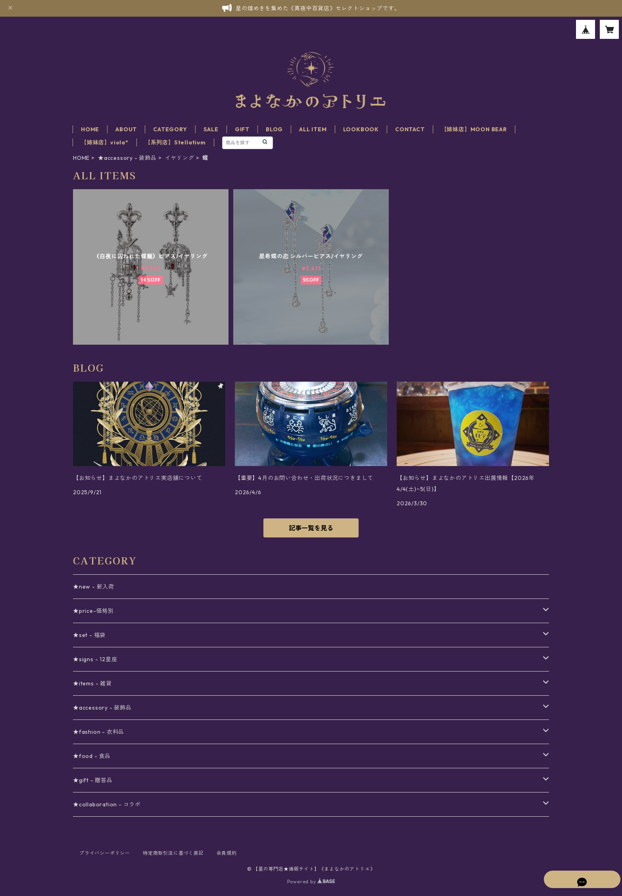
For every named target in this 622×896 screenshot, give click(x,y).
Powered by (311, 881)
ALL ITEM (312, 129)
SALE (211, 129)
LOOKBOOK (361, 129)
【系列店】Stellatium (175, 142)
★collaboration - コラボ (107, 804)
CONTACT (410, 129)
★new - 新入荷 (93, 586)
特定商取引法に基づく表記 (173, 853)
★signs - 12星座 (95, 659)
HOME (90, 129)
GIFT (242, 129)
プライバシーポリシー (104, 853)
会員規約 (227, 853)
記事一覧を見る (311, 528)
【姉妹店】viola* (105, 142)
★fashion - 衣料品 (98, 731)
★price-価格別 (93, 610)
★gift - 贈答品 (93, 780)
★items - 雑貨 (92, 683)
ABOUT (126, 129)
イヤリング (179, 157)
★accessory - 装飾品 (127, 157)
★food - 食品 (92, 756)
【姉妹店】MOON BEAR (474, 129)
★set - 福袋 (89, 635)
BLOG (274, 129)
